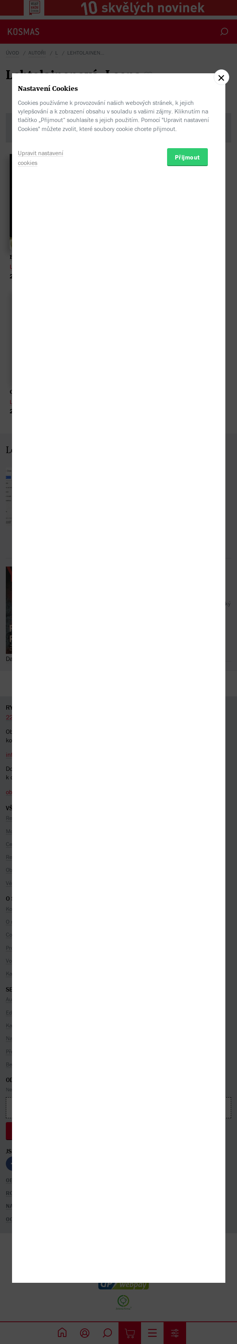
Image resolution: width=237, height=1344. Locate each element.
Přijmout (187, 711)
